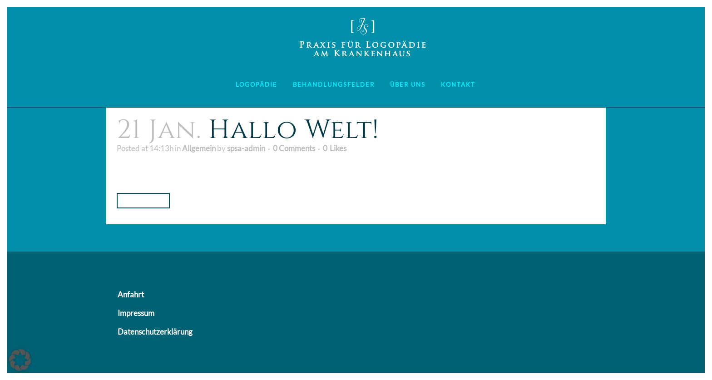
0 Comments (294, 148)
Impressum (136, 313)
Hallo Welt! (293, 130)
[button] (20, 360)
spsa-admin (246, 148)
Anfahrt (131, 294)
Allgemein (199, 148)
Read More (143, 200)
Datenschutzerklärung (155, 331)
